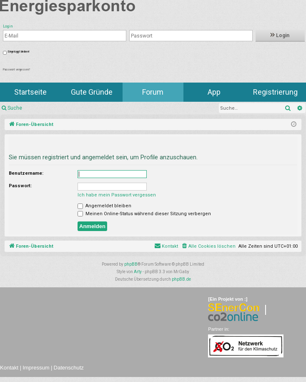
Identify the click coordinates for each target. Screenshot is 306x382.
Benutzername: (26, 173)
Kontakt (9, 367)
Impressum (36, 367)
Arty (138, 271)
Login (280, 35)
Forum (152, 92)
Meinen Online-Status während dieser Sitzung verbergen (144, 213)
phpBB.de (181, 279)
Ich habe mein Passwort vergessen (117, 195)
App (214, 92)
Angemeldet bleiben (104, 206)
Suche (15, 108)
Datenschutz (69, 367)
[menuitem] (208, 246)
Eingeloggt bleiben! (18, 51)
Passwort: (20, 185)
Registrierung (275, 92)
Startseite (30, 92)
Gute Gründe (92, 92)
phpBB (131, 264)
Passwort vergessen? (16, 69)
